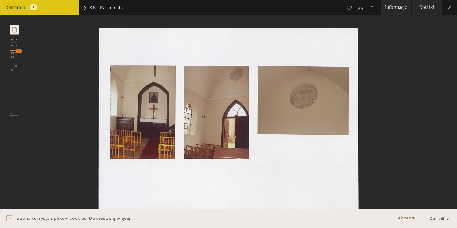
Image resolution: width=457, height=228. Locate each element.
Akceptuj (407, 218)
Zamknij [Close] (440, 218)
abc (14, 42)
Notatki (426, 7)
